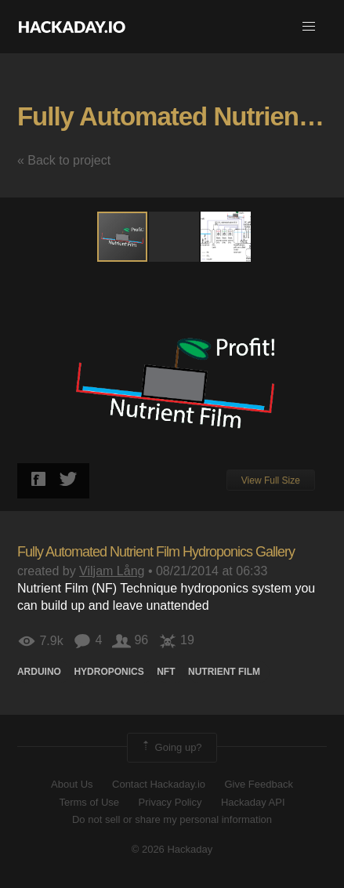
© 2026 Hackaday (172, 849)
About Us (71, 784)
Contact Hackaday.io (158, 784)
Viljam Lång (111, 571)
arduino (39, 671)
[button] (308, 26)
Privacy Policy (170, 802)
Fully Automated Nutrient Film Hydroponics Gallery (156, 552)
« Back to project (63, 160)
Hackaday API (253, 802)
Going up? (170, 747)
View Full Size (270, 480)
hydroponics (108, 671)
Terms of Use (89, 802)
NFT (166, 671)
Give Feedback (258, 784)
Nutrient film (224, 671)
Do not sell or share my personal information (172, 819)
